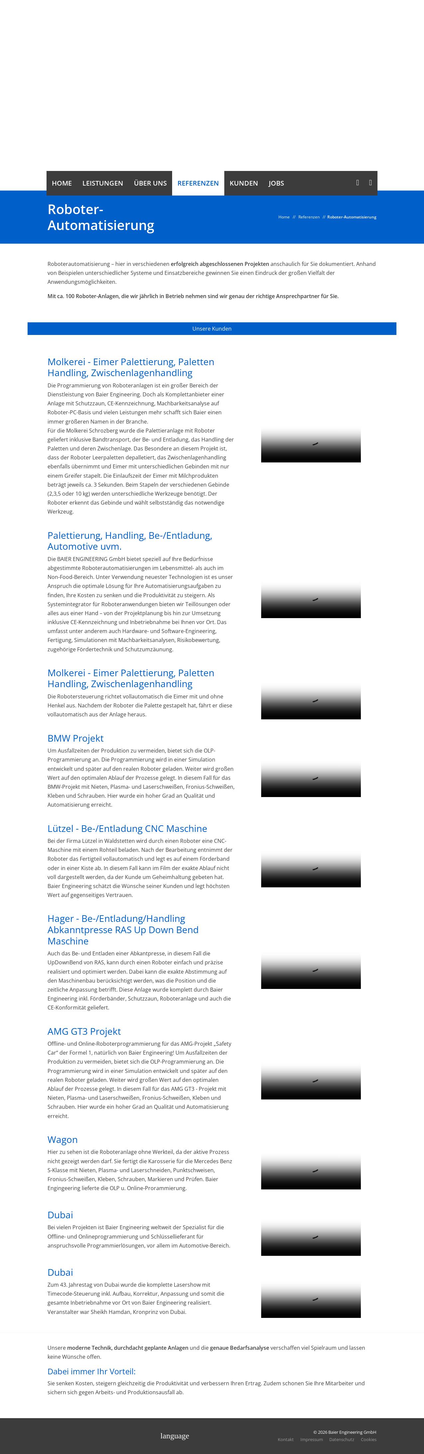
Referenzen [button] (198, 183)
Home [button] (62, 183)
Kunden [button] (244, 183)
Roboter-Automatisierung (351, 217)
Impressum (311, 1439)
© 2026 (344, 1432)
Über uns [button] (150, 183)
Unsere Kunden (212, 328)
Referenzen (309, 217)
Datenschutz (341, 1439)
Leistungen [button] (102, 183)
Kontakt (285, 1439)
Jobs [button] (276, 183)
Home (284, 217)
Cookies (368, 1439)
